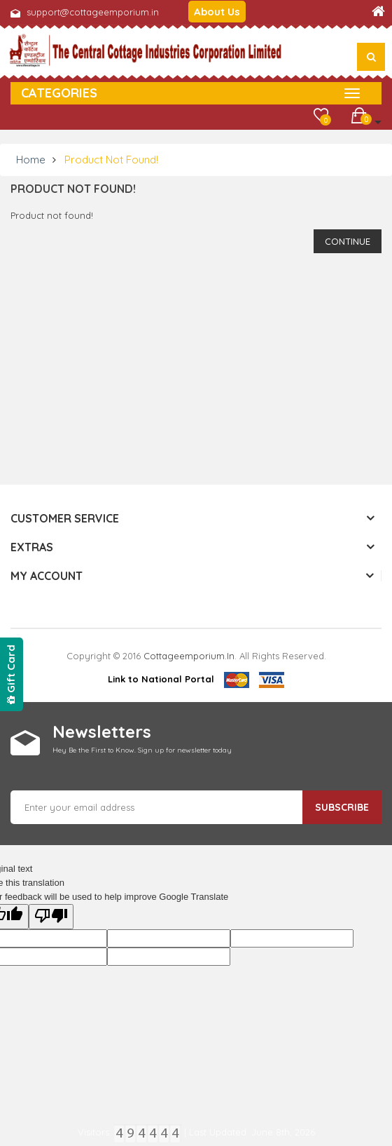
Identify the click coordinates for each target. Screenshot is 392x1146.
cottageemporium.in (189, 655)
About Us (217, 11)
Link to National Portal (161, 679)
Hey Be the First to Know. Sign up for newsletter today (142, 750)
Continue (347, 241)
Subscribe (342, 807)
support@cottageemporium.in (93, 12)
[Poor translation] (51, 916)
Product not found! (111, 159)
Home (31, 159)
